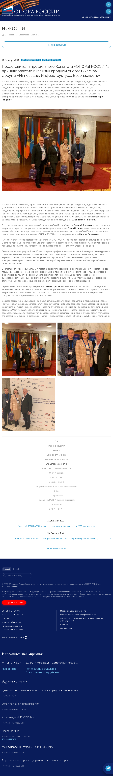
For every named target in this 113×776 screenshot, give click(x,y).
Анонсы (56, 450)
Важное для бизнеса (56, 455)
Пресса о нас (56, 477)
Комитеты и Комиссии (11, 622)
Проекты (64, 625)
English (16, 569)
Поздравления (56, 495)
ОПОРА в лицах (56, 473)
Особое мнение (56, 482)
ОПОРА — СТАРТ (56, 509)
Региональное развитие (56, 459)
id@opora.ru (9, 668)
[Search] (17, 575)
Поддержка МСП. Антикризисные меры (56, 500)
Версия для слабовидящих (95, 17)
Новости (11, 35)
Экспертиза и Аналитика (12, 630)
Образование (66, 628)
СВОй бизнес (56, 504)
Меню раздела (57, 44)
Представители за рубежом (43, 672)
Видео (56, 491)
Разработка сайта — (14, 637)
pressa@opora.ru (9, 739)
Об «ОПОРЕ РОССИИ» (11, 611)
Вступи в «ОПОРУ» (14, 602)
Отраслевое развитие (28, 35)
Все (56, 441)
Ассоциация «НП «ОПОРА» (13, 615)
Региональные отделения (41, 668)
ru (109, 11)
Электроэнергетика (51, 60)
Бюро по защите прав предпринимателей (56, 486)
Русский (6, 569)
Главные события (56, 446)
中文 (24, 569)
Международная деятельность (56, 468)
